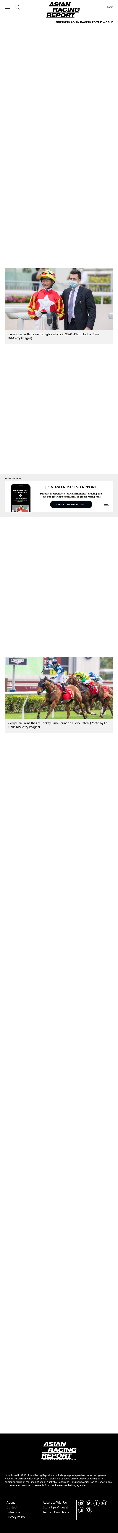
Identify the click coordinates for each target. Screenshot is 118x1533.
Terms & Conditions (56, 1512)
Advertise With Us (55, 1502)
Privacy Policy (16, 1517)
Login (110, 7)
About (11, 1502)
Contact (12, 1507)
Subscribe (13, 1512)
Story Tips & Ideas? (55, 1507)
